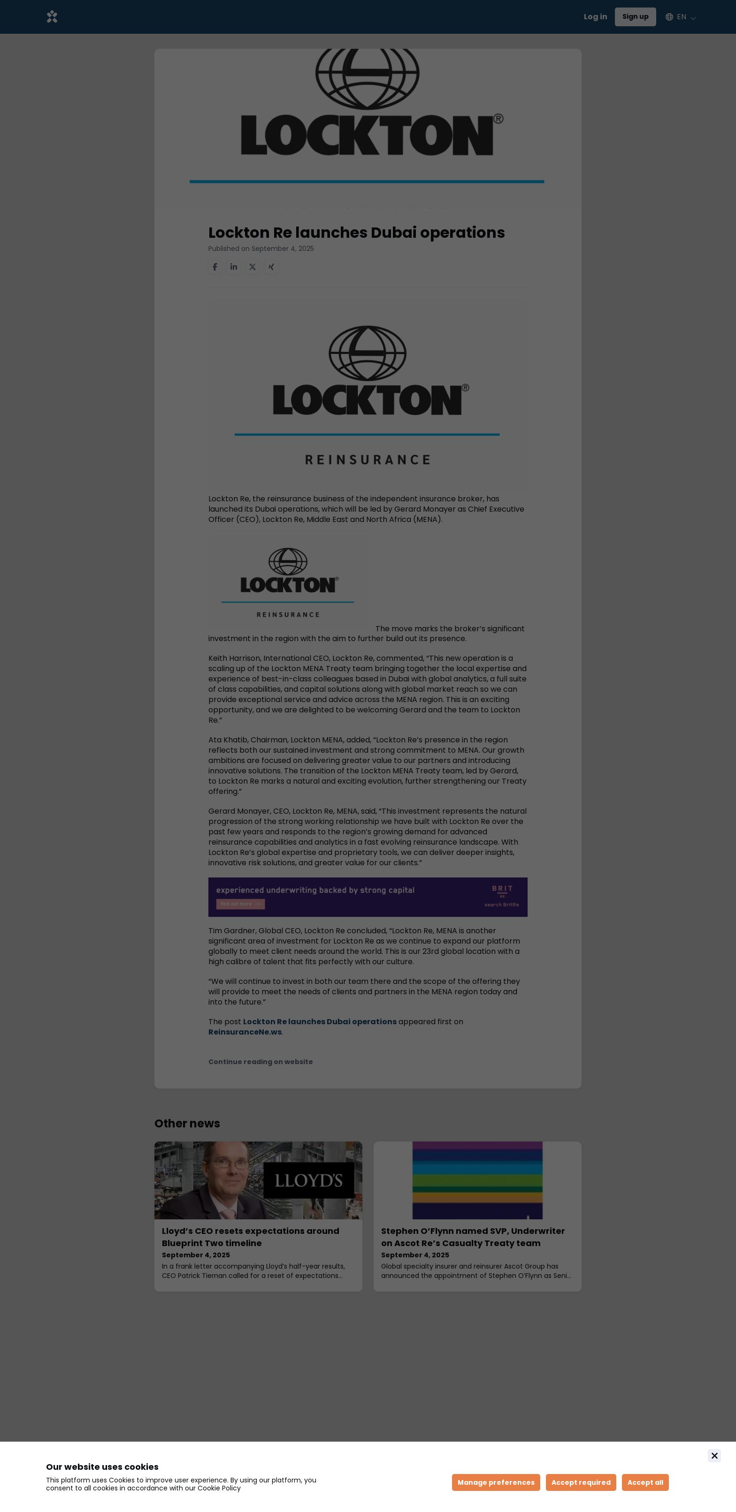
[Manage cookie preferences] (496, 1482)
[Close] (714, 1455)
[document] (368, 1477)
